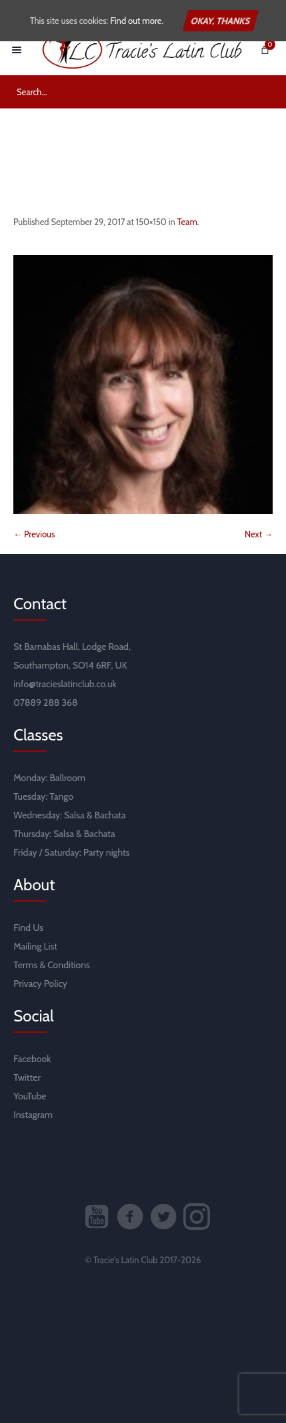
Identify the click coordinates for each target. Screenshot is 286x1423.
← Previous (34, 534)
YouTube (29, 1096)
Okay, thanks (220, 20)
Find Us (28, 928)
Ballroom (67, 778)
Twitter (27, 1077)
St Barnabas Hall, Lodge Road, (72, 647)
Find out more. (136, 20)
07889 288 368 (45, 703)
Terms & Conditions (51, 965)
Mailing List (35, 946)
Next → (259, 534)
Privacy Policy (40, 984)
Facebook (32, 1059)
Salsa (74, 815)
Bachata (110, 815)
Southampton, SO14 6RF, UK (70, 665)
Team (187, 221)
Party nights (106, 852)
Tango (61, 796)
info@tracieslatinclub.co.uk (65, 684)
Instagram (33, 1115)
